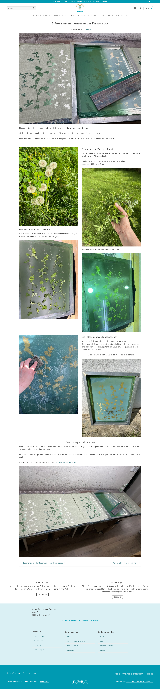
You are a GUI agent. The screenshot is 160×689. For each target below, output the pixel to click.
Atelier (111, 16)
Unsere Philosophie (97, 16)
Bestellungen (39, 636)
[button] (141, 8)
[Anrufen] (152, 1)
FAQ (68, 637)
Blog (102, 641)
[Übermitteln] (34, 8)
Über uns (103, 637)
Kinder (56, 16)
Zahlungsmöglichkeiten (76, 641)
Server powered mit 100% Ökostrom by (23, 681)
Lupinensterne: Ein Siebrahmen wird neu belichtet (42, 563)
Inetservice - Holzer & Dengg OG (139, 681)
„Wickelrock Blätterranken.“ (66, 462)
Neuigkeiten (121, 16)
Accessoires (68, 16)
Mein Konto (38, 645)
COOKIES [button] (150, 674)
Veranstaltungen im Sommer (127, 563)
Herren (46, 16)
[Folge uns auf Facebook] (146, 1)
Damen (37, 16)
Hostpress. (44, 681)
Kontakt (103, 650)
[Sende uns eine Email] (150, 1)
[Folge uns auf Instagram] (148, 1)
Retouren (70, 650)
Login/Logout (39, 650)
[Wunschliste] (135, 8)
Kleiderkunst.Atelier (107, 646)
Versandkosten (72, 646)
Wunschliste (39, 641)
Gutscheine (81, 16)
